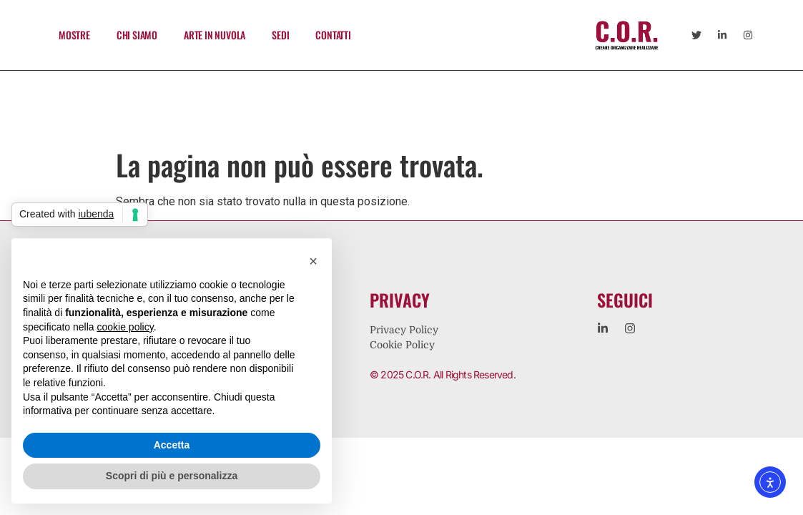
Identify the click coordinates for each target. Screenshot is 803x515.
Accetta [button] (172, 445)
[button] (313, 261)
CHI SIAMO (137, 35)
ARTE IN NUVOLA (214, 35)
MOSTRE (74, 35)
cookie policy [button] (125, 327)
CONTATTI (332, 35)
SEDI (280, 35)
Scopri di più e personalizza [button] (171, 475)
